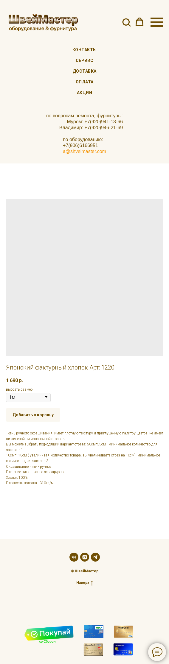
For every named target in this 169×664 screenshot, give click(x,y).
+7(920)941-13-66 (104, 121)
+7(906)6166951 (80, 145)
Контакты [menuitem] (84, 49)
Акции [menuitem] (84, 92)
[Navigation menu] (157, 22)
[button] (126, 22)
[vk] (73, 557)
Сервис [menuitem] (85, 60)
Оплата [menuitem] (85, 82)
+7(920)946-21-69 (104, 127)
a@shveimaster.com (84, 151)
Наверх (84, 583)
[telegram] (95, 557)
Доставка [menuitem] (85, 71)
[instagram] (84, 557)
